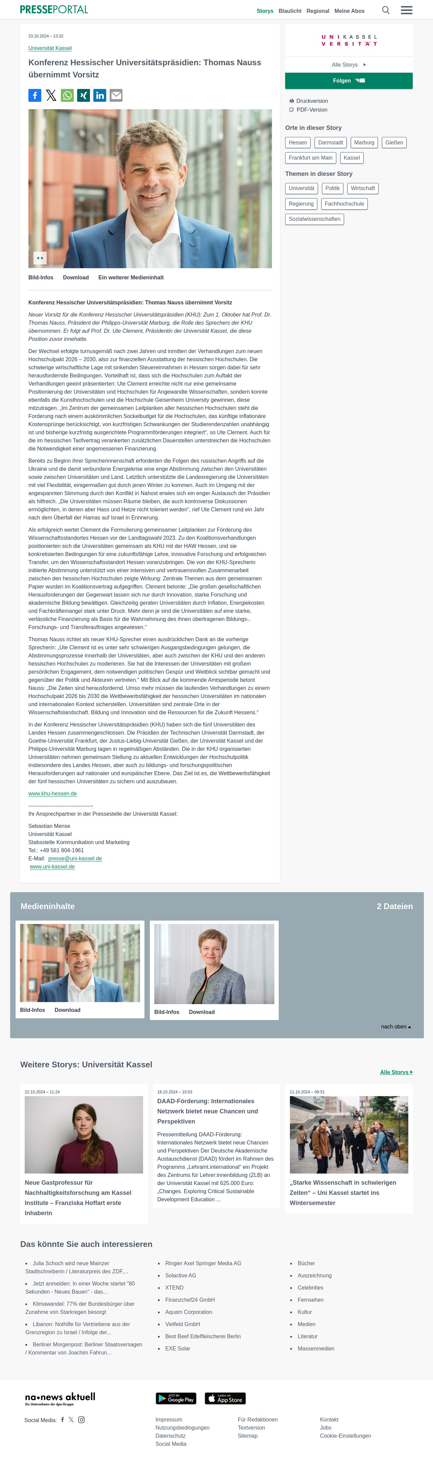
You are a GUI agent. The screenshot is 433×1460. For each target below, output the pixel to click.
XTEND (174, 1287)
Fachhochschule (347, 207)
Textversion (251, 1427)
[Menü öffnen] (407, 10)
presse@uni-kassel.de (75, 858)
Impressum (169, 1419)
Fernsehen (311, 1299)
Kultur (305, 1312)
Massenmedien (316, 1348)
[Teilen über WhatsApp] (67, 95)
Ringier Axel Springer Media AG (203, 1263)
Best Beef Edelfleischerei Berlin (203, 1336)
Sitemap (248, 1435)
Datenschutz (171, 1435)
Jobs (326, 1427)
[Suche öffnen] (386, 10)
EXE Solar (177, 1348)
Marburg (369, 143)
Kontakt (329, 1419)
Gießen (298, 159)
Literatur (308, 1336)
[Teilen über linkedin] (99, 95)
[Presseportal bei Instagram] (79, 1419)
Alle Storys (349, 65)
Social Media (171, 1443)
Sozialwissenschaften (315, 223)
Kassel (385, 159)
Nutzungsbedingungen (183, 1427)
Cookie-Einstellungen (345, 1435)
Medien (306, 1324)
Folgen (349, 81)
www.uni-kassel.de (52, 867)
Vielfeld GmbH (182, 1324)
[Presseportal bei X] (69, 1420)
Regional (317, 11)
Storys (265, 11)
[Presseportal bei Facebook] (60, 1420)
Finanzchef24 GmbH (190, 1299)
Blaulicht (290, 11)
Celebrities (310, 1287)
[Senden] (116, 95)
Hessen (299, 143)
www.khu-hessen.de (52, 793)
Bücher (306, 1263)
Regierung (302, 207)
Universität (302, 190)
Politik (335, 190)
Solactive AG (181, 1275)
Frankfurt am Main (342, 159)
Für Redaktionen (258, 1419)
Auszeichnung (315, 1275)
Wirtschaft (368, 190)
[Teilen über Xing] (83, 95)
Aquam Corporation (188, 1312)
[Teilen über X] (51, 95)
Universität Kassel (50, 48)
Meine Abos (350, 11)
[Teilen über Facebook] (34, 95)
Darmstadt (333, 143)
